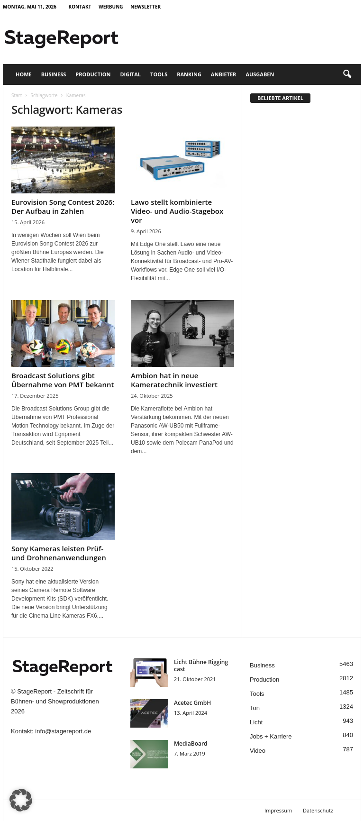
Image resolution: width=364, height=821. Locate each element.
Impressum (278, 810)
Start (16, 95)
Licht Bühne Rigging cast (201, 665)
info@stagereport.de (63, 731)
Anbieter (224, 74)
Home (24, 74)
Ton (255, 708)
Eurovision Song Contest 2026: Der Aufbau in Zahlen (62, 206)
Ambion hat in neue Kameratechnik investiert (174, 380)
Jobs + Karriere (271, 736)
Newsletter (145, 6)
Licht (256, 722)
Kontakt (80, 6)
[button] (347, 74)
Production (92, 74)
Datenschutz (318, 810)
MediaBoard (191, 743)
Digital (130, 74)
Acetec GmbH (192, 703)
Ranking (189, 74)
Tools (158, 74)
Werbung (111, 6)
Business (53, 74)
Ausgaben (260, 74)
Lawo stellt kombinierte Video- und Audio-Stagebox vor (177, 211)
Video (257, 750)
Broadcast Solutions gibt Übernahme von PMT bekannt (62, 380)
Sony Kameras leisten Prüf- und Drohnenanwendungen (58, 553)
